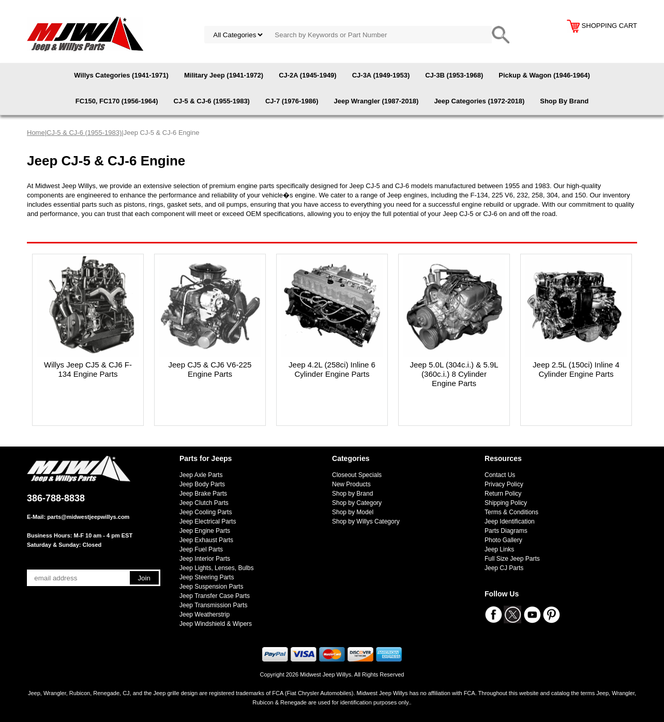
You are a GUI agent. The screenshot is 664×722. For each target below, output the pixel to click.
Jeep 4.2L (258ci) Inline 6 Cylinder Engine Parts (332, 369)
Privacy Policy (504, 484)
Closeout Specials (357, 475)
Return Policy (503, 493)
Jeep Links (499, 549)
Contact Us (500, 475)
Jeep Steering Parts (206, 577)
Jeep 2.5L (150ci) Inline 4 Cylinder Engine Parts (576, 369)
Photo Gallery (503, 540)
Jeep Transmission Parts (213, 605)
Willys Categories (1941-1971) (121, 75)
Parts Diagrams (506, 530)
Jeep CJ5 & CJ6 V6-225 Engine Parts (210, 369)
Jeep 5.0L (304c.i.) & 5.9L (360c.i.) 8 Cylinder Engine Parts (454, 374)
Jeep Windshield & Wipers (215, 623)
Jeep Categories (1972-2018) (479, 101)
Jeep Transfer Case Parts (214, 596)
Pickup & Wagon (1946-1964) (544, 75)
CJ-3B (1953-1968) (454, 75)
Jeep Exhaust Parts (206, 540)
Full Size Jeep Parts (512, 558)
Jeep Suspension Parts (211, 586)
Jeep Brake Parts (203, 493)
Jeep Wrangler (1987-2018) (376, 101)
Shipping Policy (506, 502)
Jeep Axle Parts (200, 475)
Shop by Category (357, 502)
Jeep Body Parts (202, 484)
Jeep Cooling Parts (205, 512)
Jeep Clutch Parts (204, 502)
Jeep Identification (510, 521)
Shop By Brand (564, 101)
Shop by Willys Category (366, 521)
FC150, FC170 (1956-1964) (117, 101)
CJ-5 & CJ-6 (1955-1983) (212, 101)
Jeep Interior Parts (204, 558)
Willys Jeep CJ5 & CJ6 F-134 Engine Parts (88, 369)
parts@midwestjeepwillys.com (88, 517)
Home (36, 132)
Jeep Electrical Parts (207, 521)
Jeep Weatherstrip (204, 614)
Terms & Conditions (511, 512)
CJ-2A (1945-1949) (308, 75)
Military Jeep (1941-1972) (223, 75)
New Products (351, 484)
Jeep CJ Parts (504, 568)
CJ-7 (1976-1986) (292, 101)
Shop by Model (352, 512)
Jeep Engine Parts (204, 530)
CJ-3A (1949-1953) (381, 75)
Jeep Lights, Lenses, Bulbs (216, 568)
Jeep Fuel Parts (201, 549)
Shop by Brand (352, 493)
